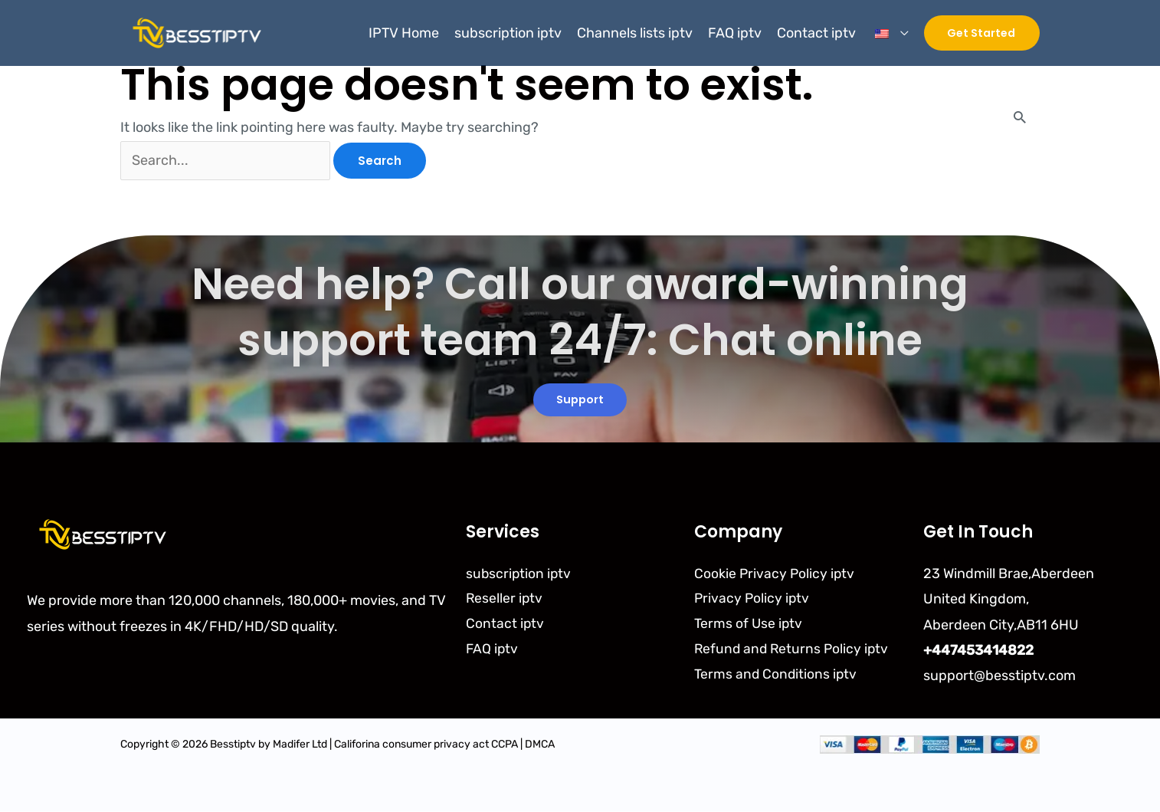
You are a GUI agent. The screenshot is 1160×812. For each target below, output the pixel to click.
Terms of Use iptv (749, 624)
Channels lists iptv (635, 33)
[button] (982, 33)
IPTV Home (404, 33)
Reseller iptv (505, 599)
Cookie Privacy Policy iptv (775, 573)
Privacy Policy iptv (752, 599)
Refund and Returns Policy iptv (793, 651)
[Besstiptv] (194, 32)
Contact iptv (816, 33)
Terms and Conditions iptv (776, 676)
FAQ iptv (735, 33)
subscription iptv (508, 33)
